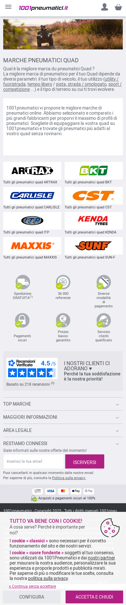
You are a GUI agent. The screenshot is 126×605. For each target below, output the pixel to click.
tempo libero (40, 84)
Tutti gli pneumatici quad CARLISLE (32, 198)
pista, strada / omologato (81, 84)
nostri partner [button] (101, 557)
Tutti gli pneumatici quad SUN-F (94, 248)
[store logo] (43, 8)
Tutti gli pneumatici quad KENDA (94, 223)
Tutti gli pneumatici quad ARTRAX (32, 173)
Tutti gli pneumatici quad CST (94, 198)
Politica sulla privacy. (69, 478)
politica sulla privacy (48, 578)
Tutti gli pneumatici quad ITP (32, 223)
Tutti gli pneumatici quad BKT (94, 173)
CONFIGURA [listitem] (31, 597)
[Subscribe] (84, 461)
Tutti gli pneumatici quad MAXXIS (32, 248)
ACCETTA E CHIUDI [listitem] (94, 597)
